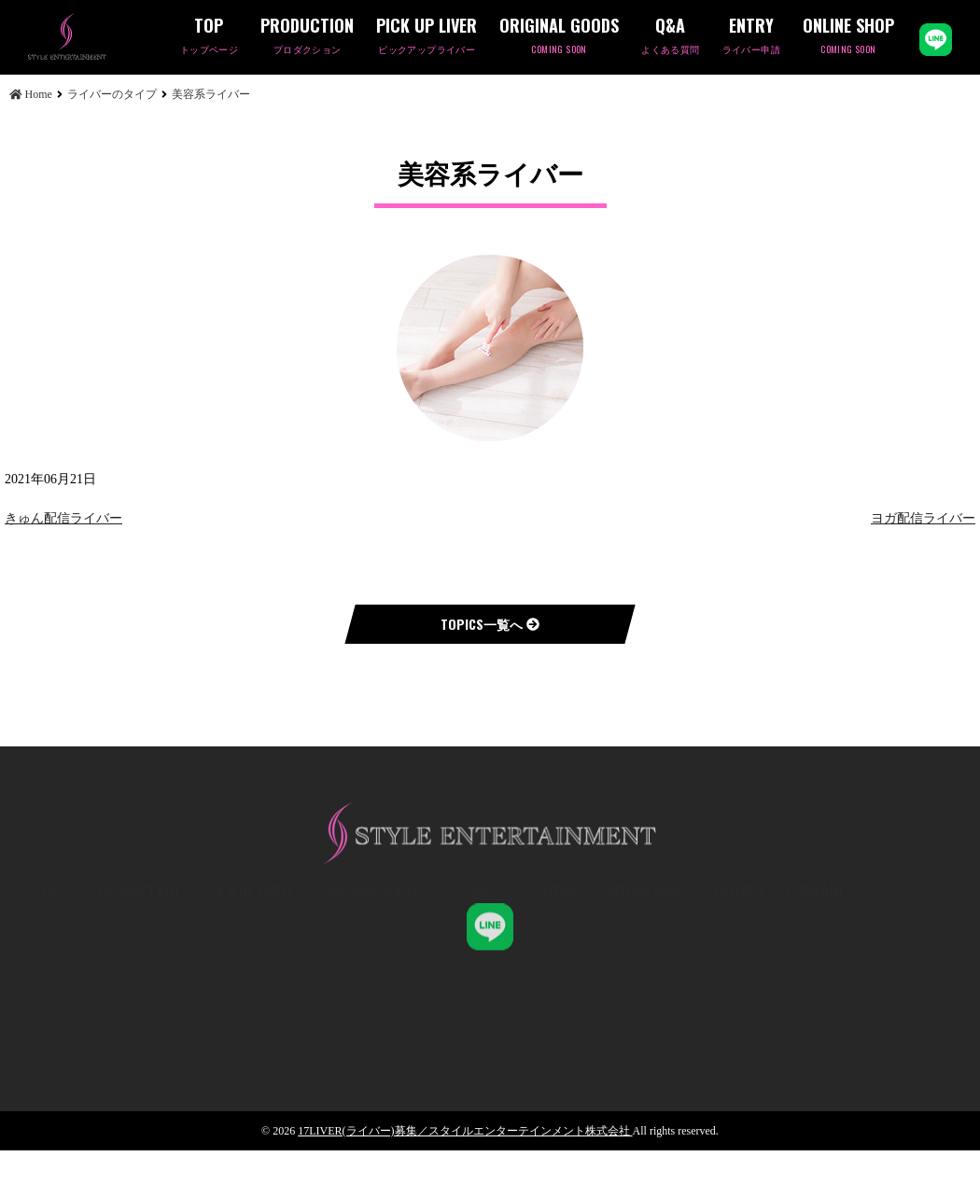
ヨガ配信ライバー (923, 518)
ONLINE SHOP (848, 37)
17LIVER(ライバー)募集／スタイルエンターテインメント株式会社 (465, 1130)
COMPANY (815, 947)
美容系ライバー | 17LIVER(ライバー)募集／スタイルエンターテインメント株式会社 (98, 36)
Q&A (670, 37)
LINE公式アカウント (935, 39)
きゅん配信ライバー (63, 518)
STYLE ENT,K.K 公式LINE (490, 907)
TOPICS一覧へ (490, 624)
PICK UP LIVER (426, 37)
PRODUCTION (307, 37)
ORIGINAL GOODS (559, 37)
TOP (209, 37)
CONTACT (737, 947)
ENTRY (751, 37)
